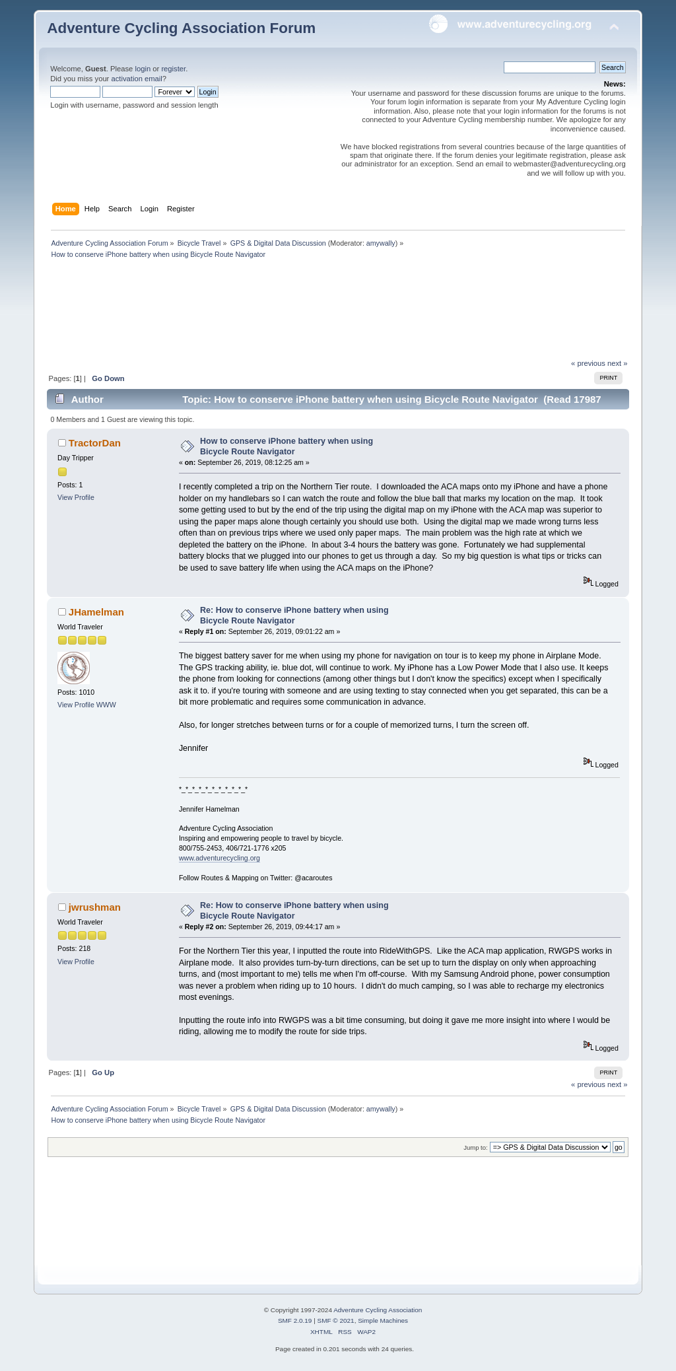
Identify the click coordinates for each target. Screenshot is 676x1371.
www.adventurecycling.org (219, 858)
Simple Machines (383, 1320)
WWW (106, 705)
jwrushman (95, 907)
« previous (588, 363)
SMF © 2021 (336, 1320)
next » (617, 363)
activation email (136, 79)
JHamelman (96, 611)
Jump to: (475, 1147)
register (173, 69)
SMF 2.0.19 (295, 1320)
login (143, 69)
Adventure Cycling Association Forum (181, 28)
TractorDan (95, 442)
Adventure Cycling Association (377, 1310)
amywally (380, 243)
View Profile (75, 497)
